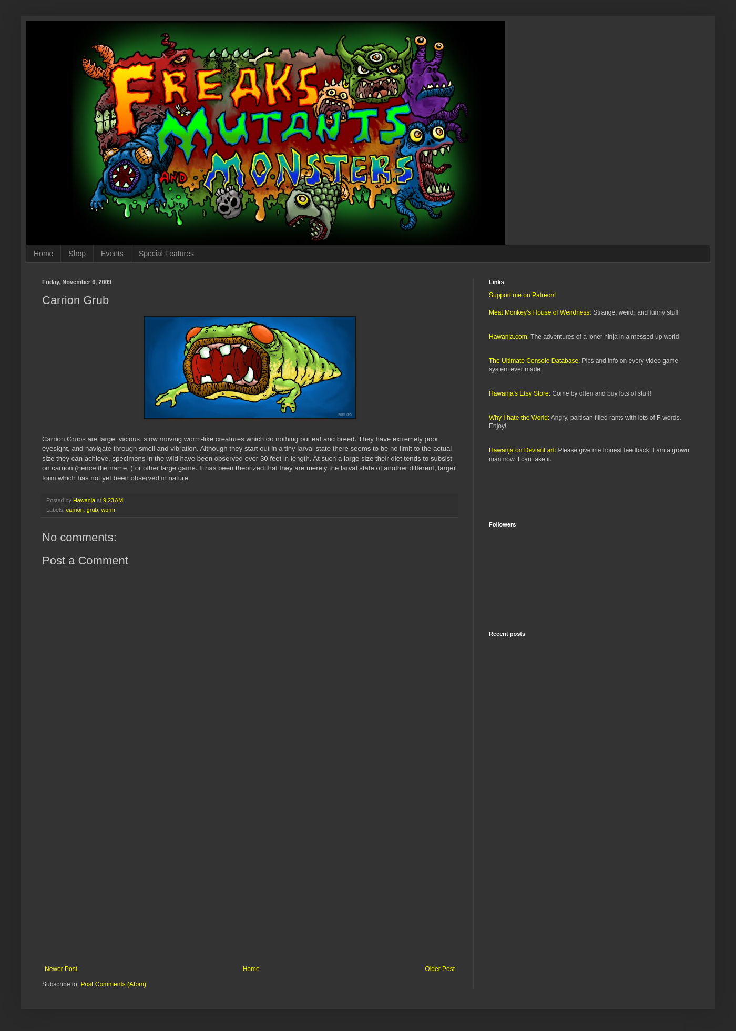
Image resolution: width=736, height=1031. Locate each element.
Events (112, 253)
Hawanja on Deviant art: (522, 450)
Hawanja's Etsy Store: (519, 393)
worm (108, 510)
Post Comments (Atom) (113, 984)
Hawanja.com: (509, 336)
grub (92, 510)
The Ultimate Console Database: (534, 361)
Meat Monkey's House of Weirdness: (540, 312)
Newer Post (61, 969)
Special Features (166, 253)
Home (43, 253)
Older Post (440, 969)
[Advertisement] (249, 878)
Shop (77, 253)
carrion (75, 510)
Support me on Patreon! (522, 295)
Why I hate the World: (519, 417)
